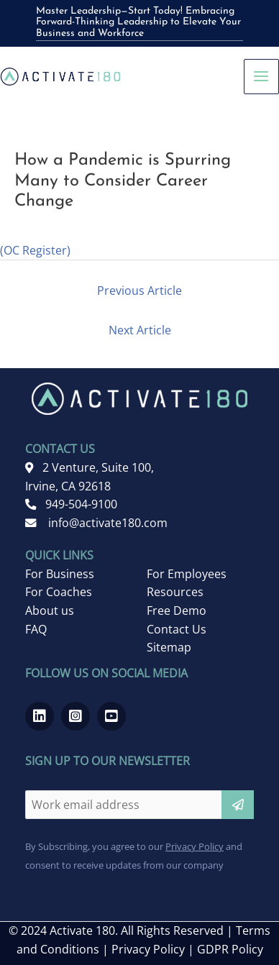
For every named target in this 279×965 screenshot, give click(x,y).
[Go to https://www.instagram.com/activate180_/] (75, 716)
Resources (175, 592)
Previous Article (139, 290)
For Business (59, 574)
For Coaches (58, 592)
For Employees (187, 574)
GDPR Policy (230, 949)
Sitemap (169, 647)
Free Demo (176, 610)
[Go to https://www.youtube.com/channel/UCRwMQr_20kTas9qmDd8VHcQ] (111, 716)
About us (49, 610)
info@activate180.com (96, 523)
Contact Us (176, 629)
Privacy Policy (194, 846)
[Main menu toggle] (261, 76)
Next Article (140, 330)
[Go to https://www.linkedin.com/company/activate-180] (39, 716)
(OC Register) (35, 250)
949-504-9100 (71, 504)
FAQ (36, 629)
